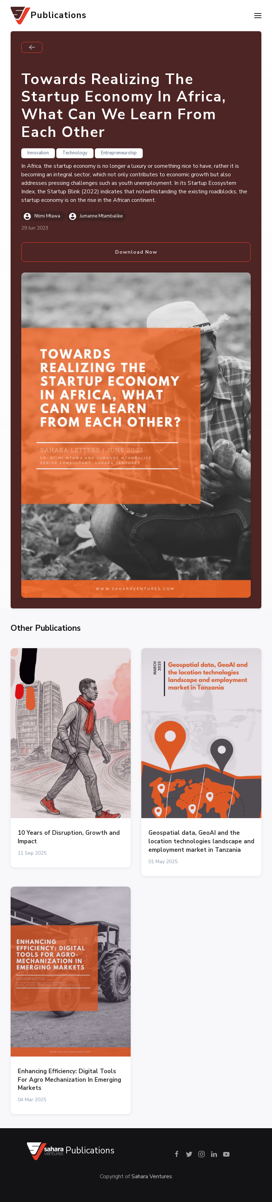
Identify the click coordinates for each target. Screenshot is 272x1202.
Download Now (136, 252)
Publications (48, 15)
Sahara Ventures (151, 1176)
